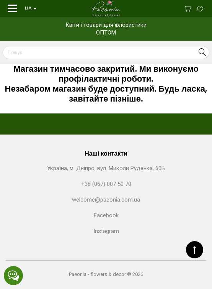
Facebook (106, 215)
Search (202, 52)
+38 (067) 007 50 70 (106, 184)
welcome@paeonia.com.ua (106, 199)
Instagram (106, 231)
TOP (194, 249)
